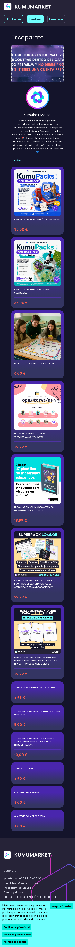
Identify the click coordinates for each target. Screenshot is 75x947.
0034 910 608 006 (31, 878)
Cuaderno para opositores (29, 816)
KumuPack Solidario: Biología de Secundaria (32, 291)
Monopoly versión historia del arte (34, 363)
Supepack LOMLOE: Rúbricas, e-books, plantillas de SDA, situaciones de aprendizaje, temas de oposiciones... (34, 584)
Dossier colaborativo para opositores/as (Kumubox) (29, 435)
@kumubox (26, 887)
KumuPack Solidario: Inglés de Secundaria (37, 219)
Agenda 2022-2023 (23, 768)
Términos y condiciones (17, 934)
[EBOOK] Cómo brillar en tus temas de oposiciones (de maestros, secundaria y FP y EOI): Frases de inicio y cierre (36, 660)
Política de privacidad (16, 927)
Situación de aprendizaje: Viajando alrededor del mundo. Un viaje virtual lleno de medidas (35, 741)
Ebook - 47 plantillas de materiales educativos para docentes (34, 509)
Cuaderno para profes (26, 792)
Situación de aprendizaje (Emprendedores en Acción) (37, 713)
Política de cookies (14, 941)
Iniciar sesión (56, 19)
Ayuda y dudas (13, 892)
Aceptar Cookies (61, 906)
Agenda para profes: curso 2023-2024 (34, 687)
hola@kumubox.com (25, 883)
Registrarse (35, 19)
